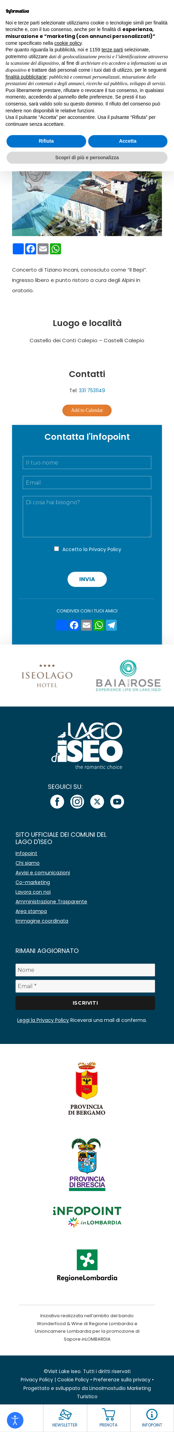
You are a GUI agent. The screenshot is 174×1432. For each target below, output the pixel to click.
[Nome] (85, 970)
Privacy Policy (105, 549)
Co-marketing (33, 882)
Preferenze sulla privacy (122, 1379)
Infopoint (26, 853)
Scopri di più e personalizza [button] (87, 157)
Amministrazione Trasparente (51, 901)
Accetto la (91, 549)
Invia (87, 579)
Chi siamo (28, 863)
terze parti (112, 49)
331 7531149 (92, 390)
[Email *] (85, 986)
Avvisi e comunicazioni (43, 872)
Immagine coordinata (42, 920)
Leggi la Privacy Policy (43, 1020)
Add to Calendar (87, 410)
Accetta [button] (127, 141)
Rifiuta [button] (46, 141)
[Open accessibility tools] (15, 1420)
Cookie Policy (73, 1379)
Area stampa (31, 911)
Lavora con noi (33, 891)
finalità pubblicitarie (26, 77)
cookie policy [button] (68, 43)
